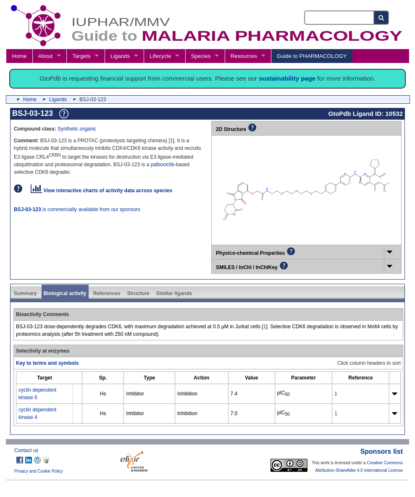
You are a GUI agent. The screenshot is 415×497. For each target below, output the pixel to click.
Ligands (120, 56)
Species (201, 56)
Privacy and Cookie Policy (38, 471)
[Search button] (381, 17)
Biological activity (65, 293)
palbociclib (162, 164)
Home (19, 56)
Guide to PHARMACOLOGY (312, 56)
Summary (25, 293)
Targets (81, 56)
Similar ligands (174, 293)
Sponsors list (381, 451)
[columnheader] (44, 377)
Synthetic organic (77, 129)
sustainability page (287, 78)
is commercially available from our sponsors (77, 209)
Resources (244, 56)
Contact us (26, 450)
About (45, 56)
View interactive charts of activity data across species (101, 191)
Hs (103, 394)
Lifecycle (160, 56)
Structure (138, 293)
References (107, 293)
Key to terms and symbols (47, 363)
